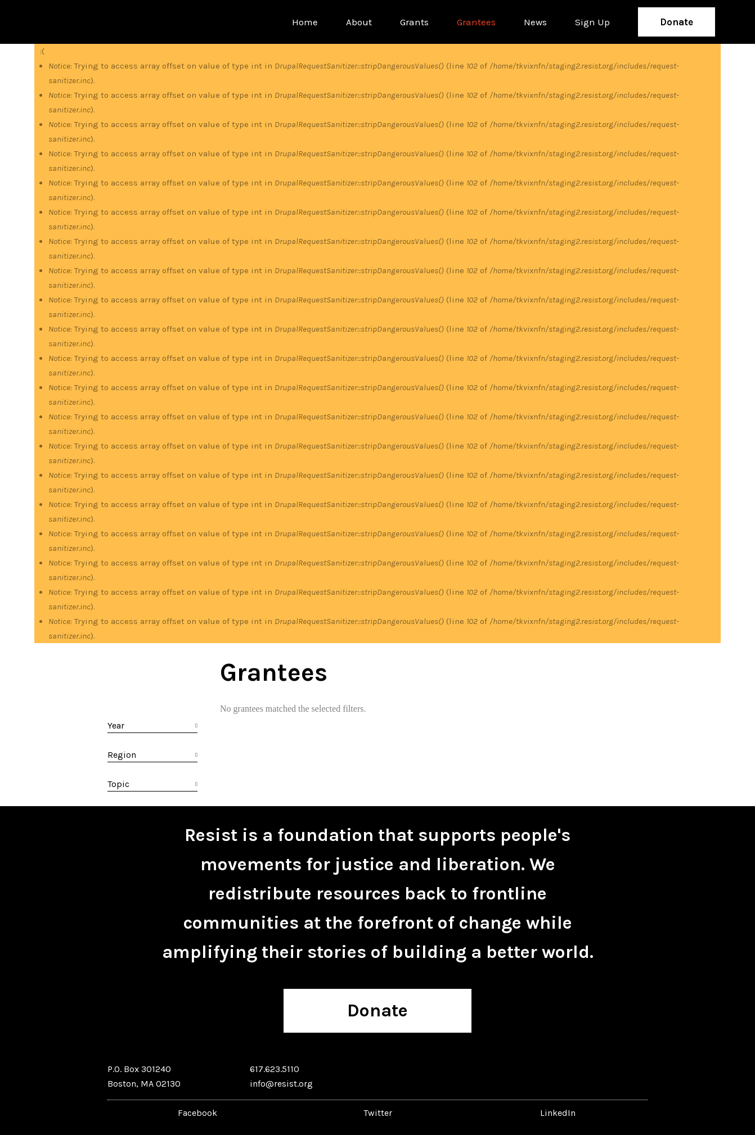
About (359, 22)
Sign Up (592, 22)
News (535, 22)
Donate (676, 22)
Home (305, 22)
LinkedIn (558, 1112)
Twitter (377, 1112)
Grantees (476, 22)
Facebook (197, 1112)
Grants (414, 22)
